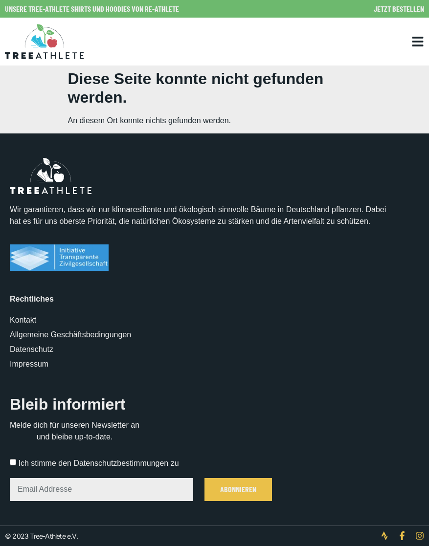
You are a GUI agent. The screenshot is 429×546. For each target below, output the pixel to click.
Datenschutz (31, 349)
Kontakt (23, 320)
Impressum (29, 364)
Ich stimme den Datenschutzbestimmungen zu (98, 463)
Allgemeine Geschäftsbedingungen (70, 334)
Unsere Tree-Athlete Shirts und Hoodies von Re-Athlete (92, 8)
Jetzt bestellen (399, 8)
